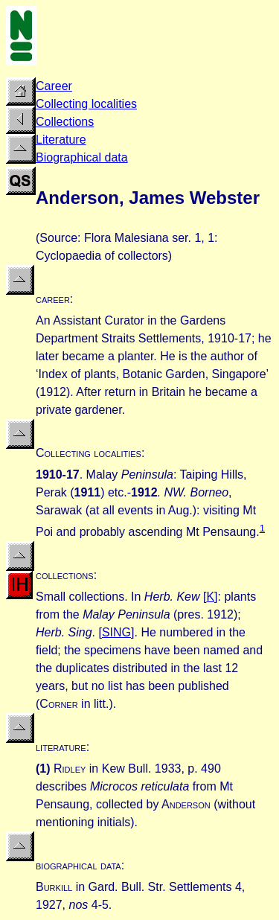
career (53, 299)
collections (65, 575)
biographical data (78, 865)
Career (54, 86)
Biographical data (82, 157)
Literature (61, 139)
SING (116, 632)
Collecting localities (86, 104)
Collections (65, 121)
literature (61, 747)
